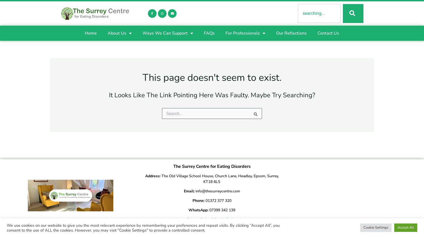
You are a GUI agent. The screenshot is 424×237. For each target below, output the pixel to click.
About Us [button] (120, 34)
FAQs (209, 34)
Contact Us (328, 34)
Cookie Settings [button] (375, 227)
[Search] (352, 14)
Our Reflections (291, 34)
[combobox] (319, 14)
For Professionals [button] (245, 34)
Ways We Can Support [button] (168, 34)
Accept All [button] (406, 227)
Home (91, 34)
